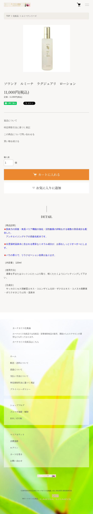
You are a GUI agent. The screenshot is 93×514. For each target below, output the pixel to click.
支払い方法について (19, 376)
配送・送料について (19, 362)
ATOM (19, 418)
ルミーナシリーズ (29, 16)
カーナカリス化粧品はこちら (26, 342)
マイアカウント (17, 434)
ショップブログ (17, 405)
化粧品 (16, 16)
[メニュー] (86, 4)
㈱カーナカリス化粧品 (46, 497)
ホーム (13, 356)
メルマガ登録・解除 (19, 411)
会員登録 (14, 441)
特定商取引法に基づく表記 (17, 127)
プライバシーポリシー (20, 389)
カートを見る (16, 454)
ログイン (14, 447)
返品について (10, 120)
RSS (12, 418)
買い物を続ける (11, 141)
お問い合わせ (16, 460)
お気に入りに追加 (46, 188)
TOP (8, 16)
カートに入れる (46, 174)
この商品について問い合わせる (19, 134)
